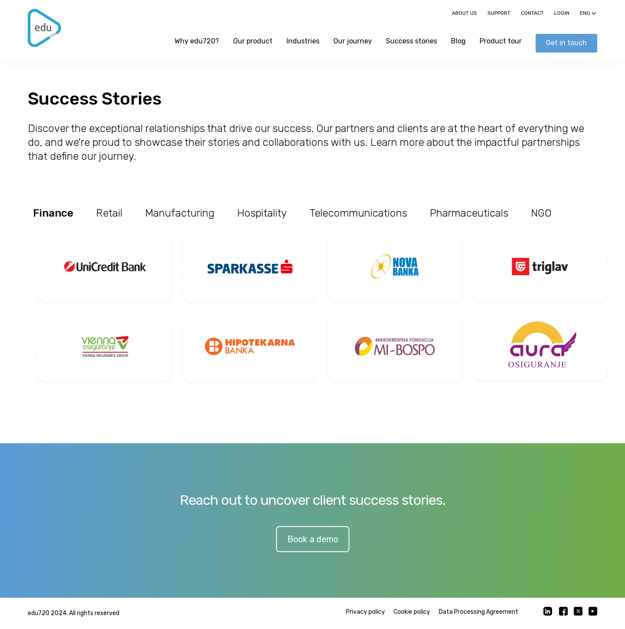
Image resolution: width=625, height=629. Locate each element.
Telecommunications (358, 213)
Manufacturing (179, 213)
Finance (53, 213)
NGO (541, 213)
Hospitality (262, 213)
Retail (109, 213)
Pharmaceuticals (469, 213)
